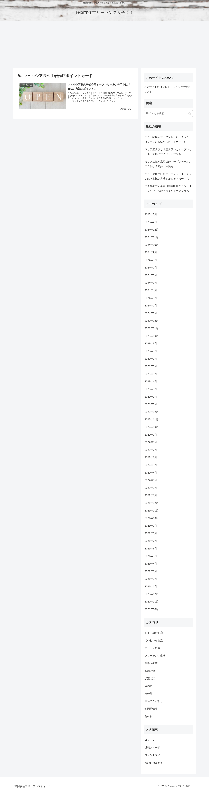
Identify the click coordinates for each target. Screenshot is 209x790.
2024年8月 (151, 260)
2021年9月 (151, 525)
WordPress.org (153, 762)
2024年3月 (151, 298)
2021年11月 (151, 510)
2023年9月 (151, 343)
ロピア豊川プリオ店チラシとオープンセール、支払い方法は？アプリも (168, 151)
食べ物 (148, 716)
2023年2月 (151, 396)
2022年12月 (151, 412)
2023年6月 (151, 366)
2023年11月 (151, 328)
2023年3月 (151, 389)
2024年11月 (151, 237)
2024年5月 (151, 282)
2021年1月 (151, 586)
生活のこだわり (154, 701)
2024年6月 (151, 275)
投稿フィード (152, 747)
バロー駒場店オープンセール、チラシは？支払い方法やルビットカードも (167, 139)
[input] (168, 113)
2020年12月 (151, 594)
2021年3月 (151, 571)
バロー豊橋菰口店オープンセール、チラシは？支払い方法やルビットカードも (168, 176)
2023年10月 (151, 336)
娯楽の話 (150, 678)
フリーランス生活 (155, 655)
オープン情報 (152, 648)
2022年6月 (151, 457)
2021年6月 (151, 548)
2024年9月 (151, 252)
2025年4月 (151, 222)
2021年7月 (151, 540)
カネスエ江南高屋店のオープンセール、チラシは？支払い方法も (168, 164)
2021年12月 (151, 503)
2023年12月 (151, 320)
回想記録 (150, 670)
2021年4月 (151, 563)
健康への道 (151, 663)
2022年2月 (151, 487)
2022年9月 (151, 434)
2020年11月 (151, 601)
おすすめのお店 (154, 632)
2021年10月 (151, 518)
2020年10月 (151, 609)
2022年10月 (151, 427)
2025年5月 (151, 214)
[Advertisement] (104, 44)
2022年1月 (151, 495)
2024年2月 (151, 305)
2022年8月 (151, 442)
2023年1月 (151, 404)
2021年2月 (151, 578)
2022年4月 (151, 472)
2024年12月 (151, 229)
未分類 (148, 693)
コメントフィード (155, 755)
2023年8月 (151, 351)
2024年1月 (151, 313)
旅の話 (148, 686)
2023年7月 (151, 358)
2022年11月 (151, 419)
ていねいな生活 (154, 640)
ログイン (150, 739)
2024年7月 (151, 267)
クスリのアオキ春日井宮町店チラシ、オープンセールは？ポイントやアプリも (168, 188)
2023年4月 (151, 381)
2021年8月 (151, 533)
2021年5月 (151, 556)
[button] (189, 113)
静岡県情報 (151, 708)
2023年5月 (151, 374)
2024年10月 (151, 244)
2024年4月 (151, 290)
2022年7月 (151, 449)
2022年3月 (151, 480)
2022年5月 (151, 465)
